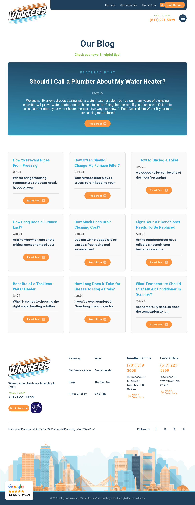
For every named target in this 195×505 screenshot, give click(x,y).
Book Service (174, 4)
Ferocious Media (136, 498)
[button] (183, 18)
